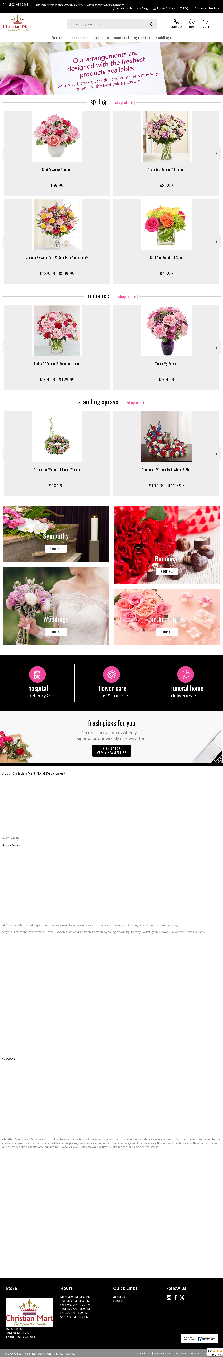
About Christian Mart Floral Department (34, 773)
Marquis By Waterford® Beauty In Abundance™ (57, 257)
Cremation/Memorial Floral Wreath (57, 469)
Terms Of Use (142, 1353)
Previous (6, 153)
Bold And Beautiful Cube (166, 257)
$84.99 (166, 185)
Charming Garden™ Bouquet (166, 169)
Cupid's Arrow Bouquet (57, 169)
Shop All (122, 102)
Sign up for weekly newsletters (111, 750)
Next (217, 153)
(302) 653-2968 (18, 4)
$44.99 (166, 273)
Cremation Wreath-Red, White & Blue (166, 469)
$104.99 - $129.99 (57, 379)
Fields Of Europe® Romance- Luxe (57, 363)
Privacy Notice (162, 1353)
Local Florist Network (187, 1353)
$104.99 (166, 379)
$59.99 (57, 185)
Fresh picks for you (111, 729)
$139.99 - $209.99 (57, 273)
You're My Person (166, 363)
